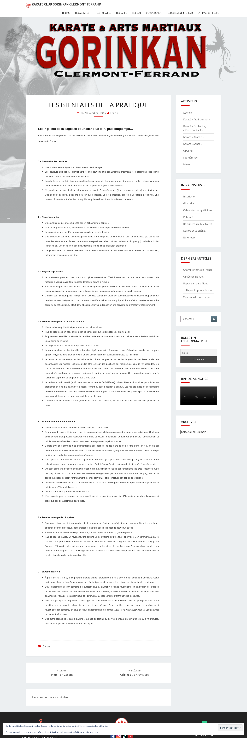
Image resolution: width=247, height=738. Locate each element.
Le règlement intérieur (180, 12)
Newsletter (190, 237)
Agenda (187, 112)
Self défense (190, 157)
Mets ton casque (62, 673)
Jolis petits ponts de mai (197, 290)
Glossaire (188, 203)
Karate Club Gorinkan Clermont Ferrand (63, 5)
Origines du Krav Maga (134, 673)
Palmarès (188, 217)
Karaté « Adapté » (193, 137)
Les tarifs (121, 12)
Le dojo (136, 12)
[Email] (198, 352)
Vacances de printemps (196, 297)
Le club (66, 12)
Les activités (83, 12)
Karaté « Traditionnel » (196, 119)
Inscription (189, 196)
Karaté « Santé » (192, 143)
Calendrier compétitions (197, 210)
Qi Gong (188, 150)
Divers (46, 646)
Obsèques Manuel (193, 276)
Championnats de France (197, 269)
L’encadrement (154, 12)
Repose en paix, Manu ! (196, 283)
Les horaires (104, 12)
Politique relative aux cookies (87, 732)
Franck (115, 112)
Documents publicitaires (197, 224)
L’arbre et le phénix (194, 230)
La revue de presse (208, 12)
